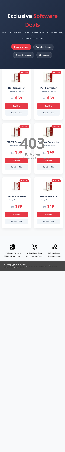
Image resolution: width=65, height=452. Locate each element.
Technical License (43, 47)
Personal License (21, 47)
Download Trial (16, 113)
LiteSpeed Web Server (20, 264)
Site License (44, 55)
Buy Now (16, 106)
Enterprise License (23, 55)
